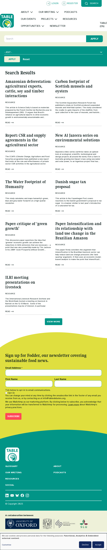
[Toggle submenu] (37, 12)
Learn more (73, 408)
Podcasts (60, 476)
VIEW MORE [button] (53, 325)
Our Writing (13, 476)
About (57, 469)
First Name (11, 382)
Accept (98, 544)
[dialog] (53, 541)
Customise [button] (6, 545)
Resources (12, 482)
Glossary (11, 469)
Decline (85, 544)
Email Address (13, 371)
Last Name (60, 382)
